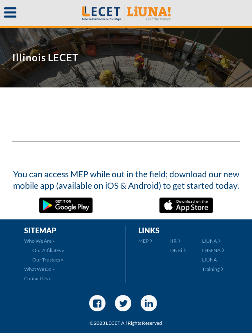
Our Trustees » (47, 260)
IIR (175, 241)
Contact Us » (37, 278)
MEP (145, 241)
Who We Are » (39, 241)
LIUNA (211, 241)
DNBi (178, 250)
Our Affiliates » (48, 250)
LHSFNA (213, 250)
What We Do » (39, 269)
